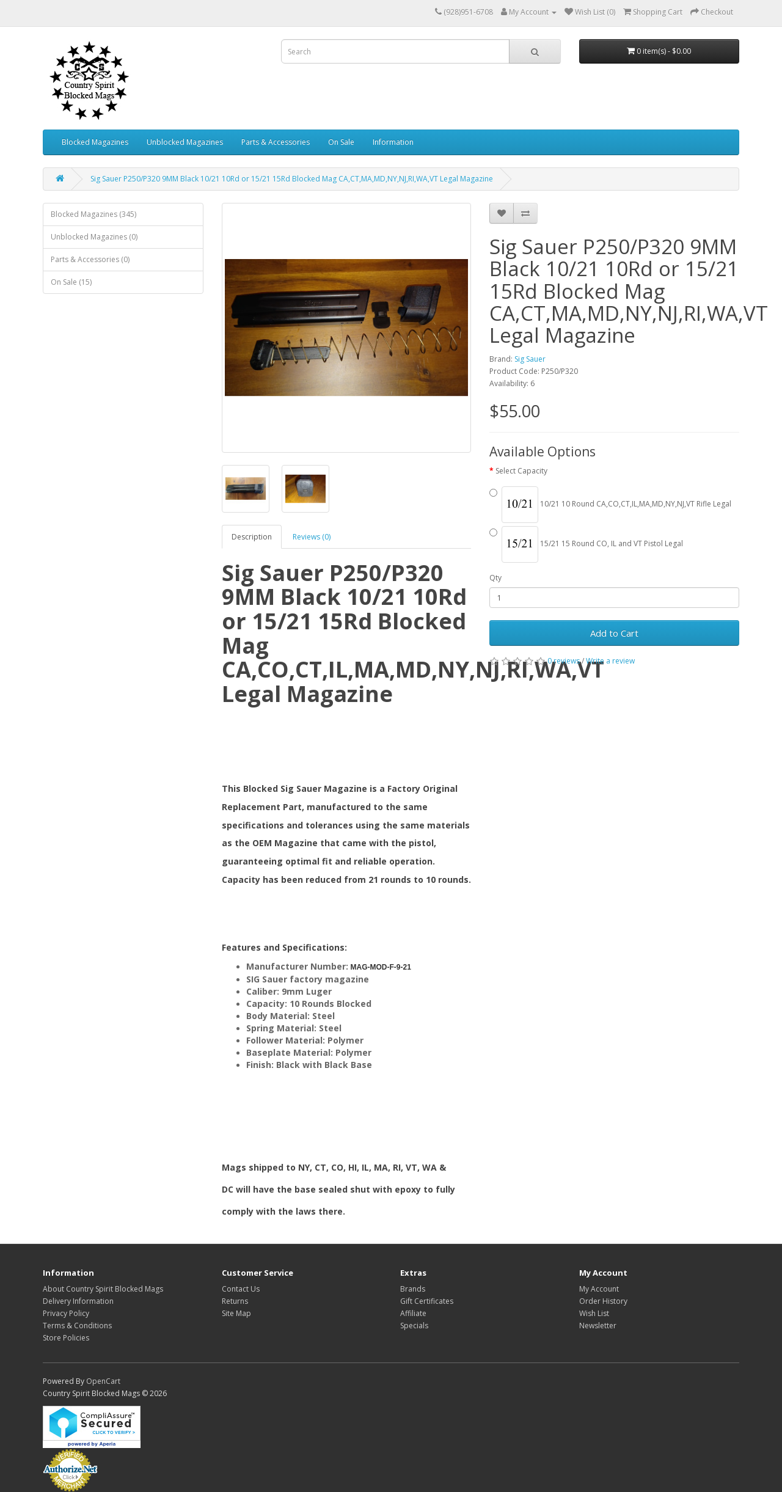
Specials (414, 1325)
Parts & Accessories (275, 142)
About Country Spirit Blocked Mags (103, 1289)
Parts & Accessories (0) (90, 259)
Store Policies (66, 1338)
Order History (603, 1301)
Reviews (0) (312, 537)
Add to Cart (614, 633)
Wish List (594, 1313)
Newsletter (597, 1325)
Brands (412, 1289)
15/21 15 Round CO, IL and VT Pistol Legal (586, 544)
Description (252, 537)
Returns (235, 1301)
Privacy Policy (66, 1313)
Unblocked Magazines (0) (94, 237)
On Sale (341, 142)
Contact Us (241, 1289)
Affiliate (413, 1313)
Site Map (236, 1313)
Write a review (610, 661)
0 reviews (563, 661)
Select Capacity (521, 471)
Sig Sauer (530, 359)
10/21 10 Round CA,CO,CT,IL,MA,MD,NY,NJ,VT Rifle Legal (610, 504)
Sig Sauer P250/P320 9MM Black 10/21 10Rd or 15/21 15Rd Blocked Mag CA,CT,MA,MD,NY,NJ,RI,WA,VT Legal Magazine (291, 179)
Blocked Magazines (95, 142)
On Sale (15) (71, 282)
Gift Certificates (426, 1301)
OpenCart (103, 1381)
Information (393, 142)
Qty (495, 577)
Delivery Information (78, 1301)
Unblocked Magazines (185, 142)
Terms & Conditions (77, 1325)
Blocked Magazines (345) (93, 214)
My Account (599, 1289)
